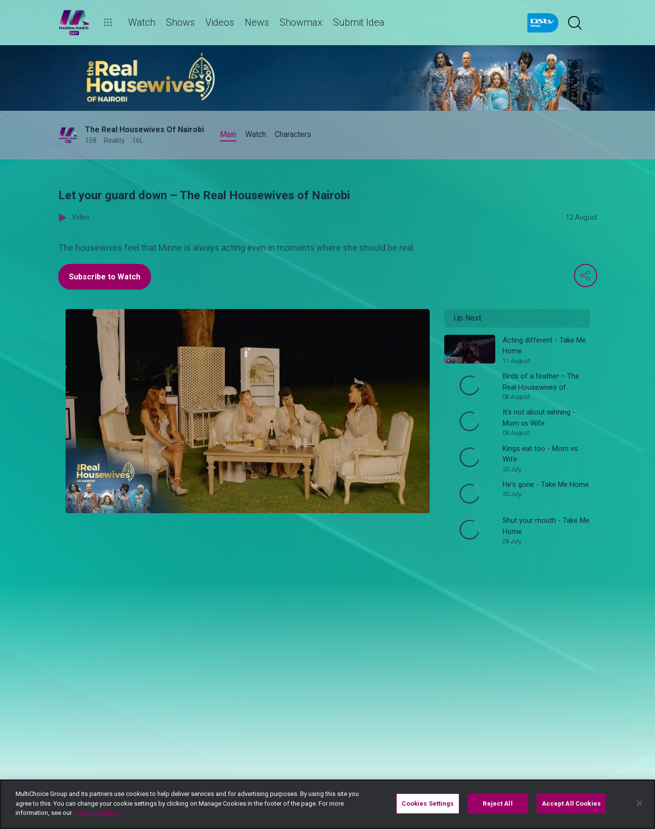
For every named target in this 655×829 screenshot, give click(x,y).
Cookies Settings (427, 803)
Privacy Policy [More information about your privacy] (96, 812)
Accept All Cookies (571, 803)
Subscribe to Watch (104, 276)
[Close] (639, 803)
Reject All (497, 803)
